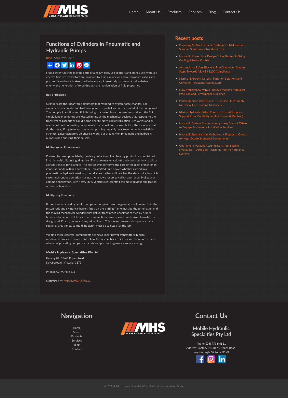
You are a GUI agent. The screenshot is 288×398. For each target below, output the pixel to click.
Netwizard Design (174, 386)
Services (195, 12)
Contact (77, 349)
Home (133, 12)
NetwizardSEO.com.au (77, 280)
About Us (152, 12)
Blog (212, 12)
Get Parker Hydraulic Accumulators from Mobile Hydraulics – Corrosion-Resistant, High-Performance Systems (211, 149)
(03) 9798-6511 (216, 343)
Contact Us (232, 12)
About (77, 332)
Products (174, 12)
